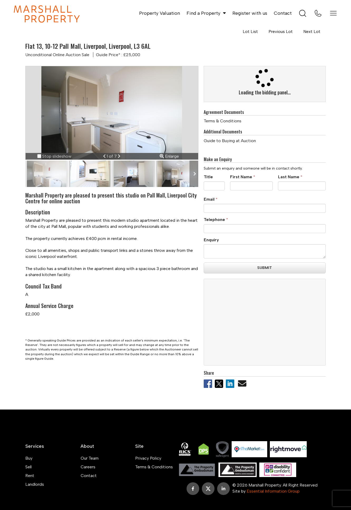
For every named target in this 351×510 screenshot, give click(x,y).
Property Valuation (159, 13)
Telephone (214, 219)
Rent (29, 475)
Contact (283, 13)
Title (208, 176)
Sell (28, 466)
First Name (241, 176)
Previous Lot (281, 31)
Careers (88, 466)
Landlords (34, 484)
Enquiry (211, 239)
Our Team (90, 458)
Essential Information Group (273, 491)
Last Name (288, 176)
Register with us (249, 13)
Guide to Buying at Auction (230, 140)
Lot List (250, 31)
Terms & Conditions (222, 120)
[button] (105, 156)
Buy (28, 458)
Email (209, 199)
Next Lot (311, 31)
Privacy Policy (148, 458)
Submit (264, 268)
